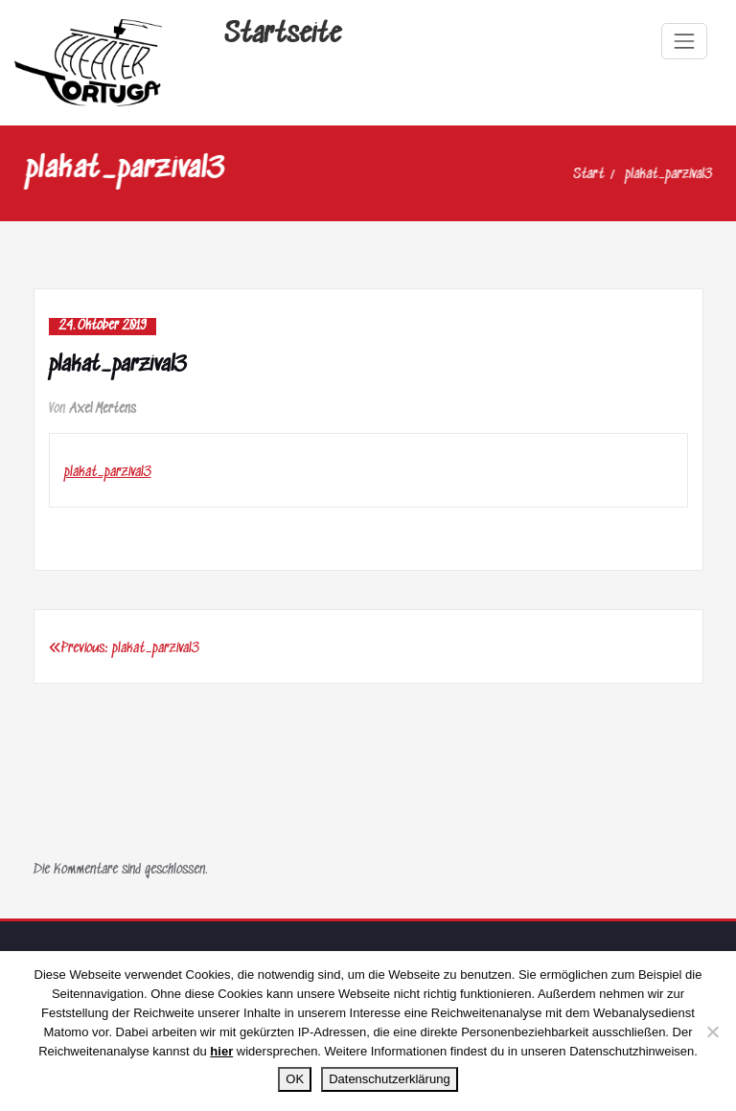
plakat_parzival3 (653, 174)
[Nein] (712, 1031)
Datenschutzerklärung (389, 1079)
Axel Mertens (103, 409)
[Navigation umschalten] (684, 41)
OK (295, 1079)
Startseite (282, 35)
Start (573, 174)
